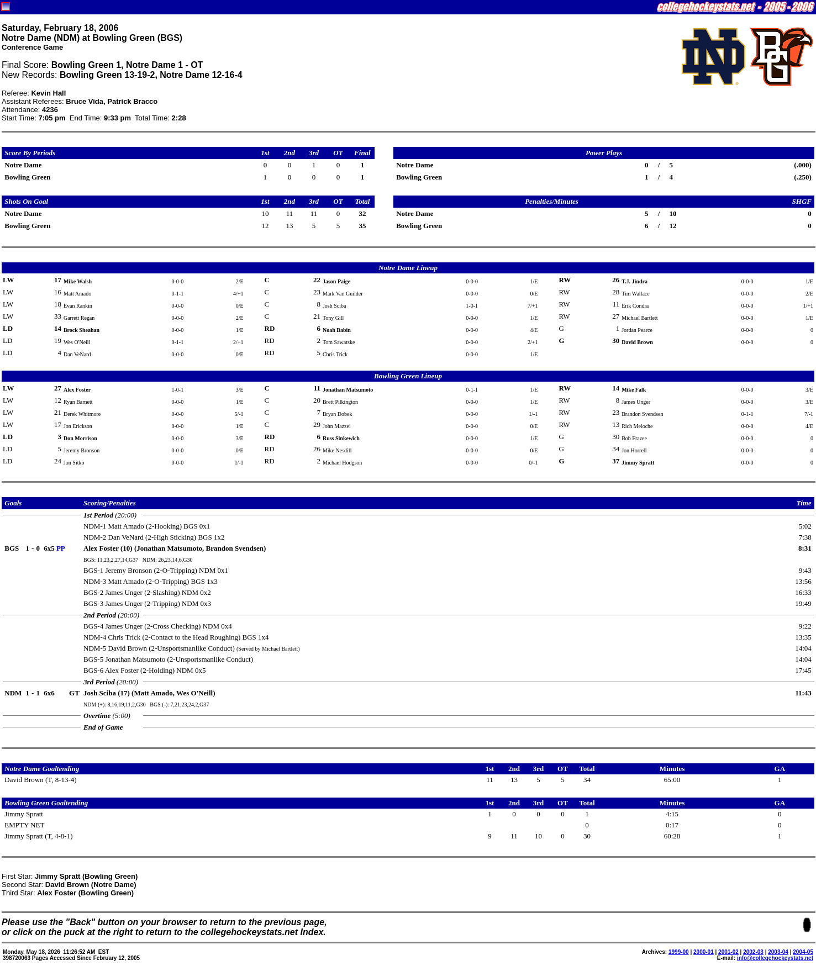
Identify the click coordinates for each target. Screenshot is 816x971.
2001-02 (728, 952)
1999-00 (678, 952)
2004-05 (803, 952)
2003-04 (778, 952)
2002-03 (753, 952)
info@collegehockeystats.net (775, 958)
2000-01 (703, 952)
